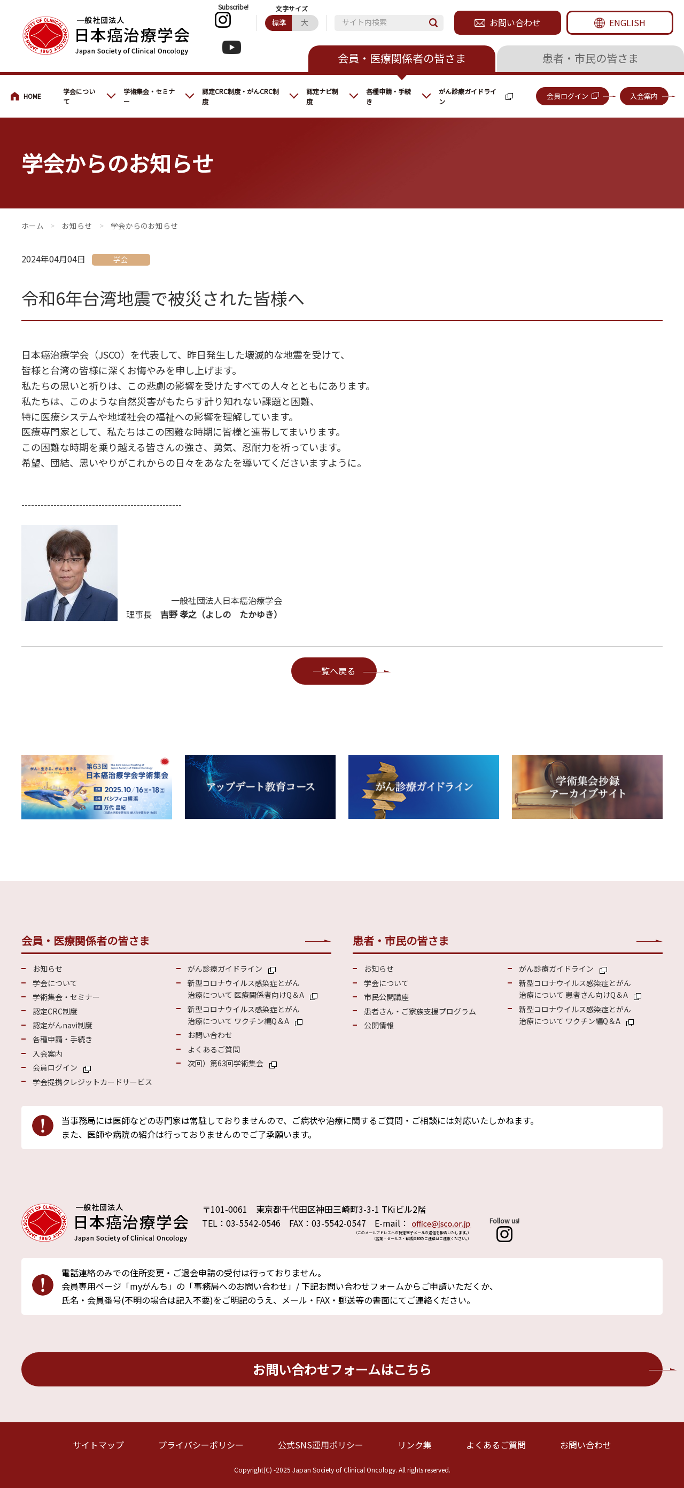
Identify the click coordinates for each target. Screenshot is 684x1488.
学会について (79, 96)
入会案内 (644, 96)
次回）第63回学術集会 (225, 1063)
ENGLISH (627, 22)
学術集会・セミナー (149, 96)
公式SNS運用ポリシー (320, 1444)
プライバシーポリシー (201, 1444)
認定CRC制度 (55, 1011)
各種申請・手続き (388, 96)
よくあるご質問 (214, 1049)
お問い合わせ (515, 22)
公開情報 (379, 1025)
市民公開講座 (386, 996)
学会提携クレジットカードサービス (92, 1081)
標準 (278, 22)
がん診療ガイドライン (467, 96)
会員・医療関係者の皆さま (402, 58)
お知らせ (77, 225)
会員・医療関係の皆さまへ (31, 96)
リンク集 (415, 1444)
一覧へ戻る (334, 670)
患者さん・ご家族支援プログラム (420, 1011)
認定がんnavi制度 (62, 1025)
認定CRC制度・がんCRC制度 (240, 96)
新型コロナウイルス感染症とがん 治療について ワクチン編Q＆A (244, 1015)
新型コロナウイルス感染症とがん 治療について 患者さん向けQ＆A (575, 989)
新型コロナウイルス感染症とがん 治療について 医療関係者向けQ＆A (246, 989)
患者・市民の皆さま (590, 58)
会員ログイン (567, 96)
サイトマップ (98, 1444)
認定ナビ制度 (322, 96)
